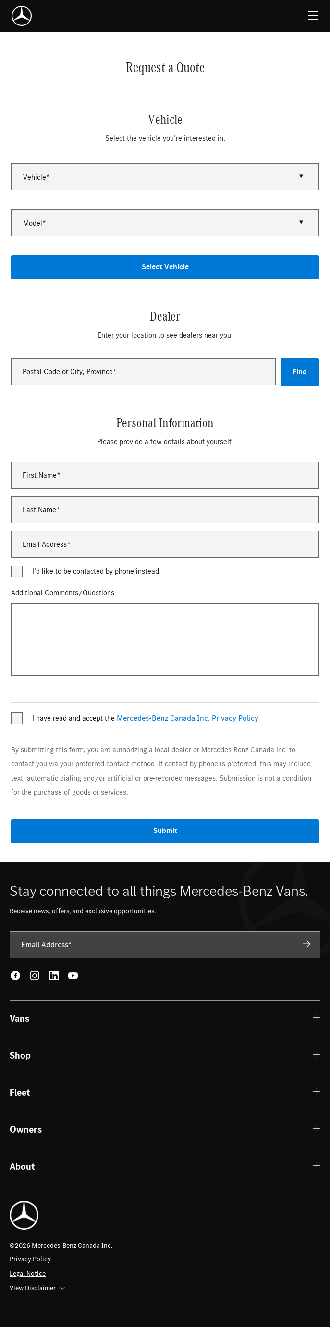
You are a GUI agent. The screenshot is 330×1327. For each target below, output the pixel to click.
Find (300, 371)
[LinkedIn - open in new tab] (54, 975)
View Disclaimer (37, 1287)
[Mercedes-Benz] (22, 16)
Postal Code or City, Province (68, 371)
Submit (165, 830)
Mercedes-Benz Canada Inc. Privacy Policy (187, 718)
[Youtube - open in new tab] (73, 975)
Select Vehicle (165, 267)
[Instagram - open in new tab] (34, 975)
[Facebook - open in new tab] (15, 975)
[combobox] (143, 371)
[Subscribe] (306, 944)
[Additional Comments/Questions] (165, 639)
